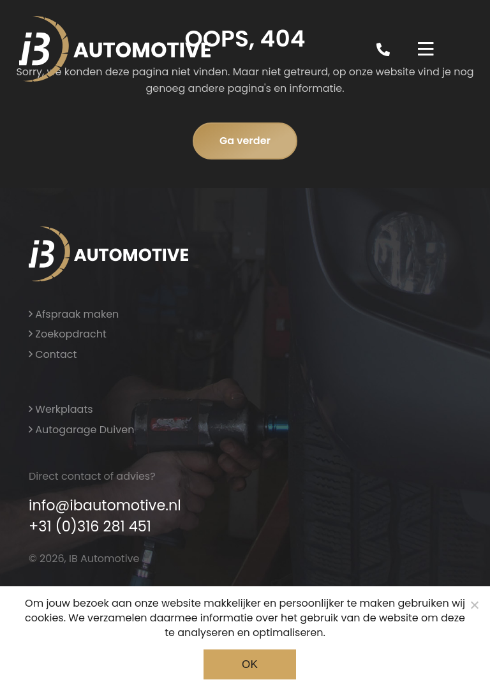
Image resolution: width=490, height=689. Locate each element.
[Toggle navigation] (426, 49)
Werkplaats (61, 409)
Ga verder (245, 140)
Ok (250, 664)
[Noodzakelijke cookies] (474, 604)
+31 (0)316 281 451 (90, 526)
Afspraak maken (74, 314)
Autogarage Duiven (81, 429)
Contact (53, 354)
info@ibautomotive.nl (105, 505)
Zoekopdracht (68, 334)
